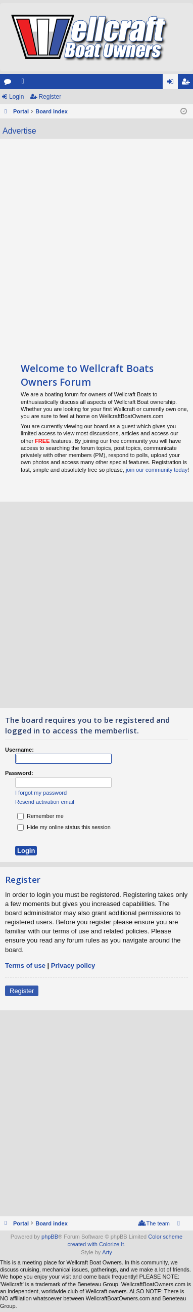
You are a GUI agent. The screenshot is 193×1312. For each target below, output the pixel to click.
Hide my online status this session (64, 827)
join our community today (156, 470)
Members (24, 83)
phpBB (49, 1237)
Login (16, 96)
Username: (19, 750)
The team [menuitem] (158, 1223)
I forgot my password (41, 793)
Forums (9, 83)
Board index (51, 1223)
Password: (19, 773)
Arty (107, 1252)
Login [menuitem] (172, 83)
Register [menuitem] (187, 83)
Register (49, 96)
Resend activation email (44, 802)
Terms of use (25, 965)
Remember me (40, 816)
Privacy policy (73, 965)
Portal (21, 111)
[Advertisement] (96, 245)
